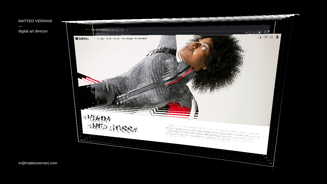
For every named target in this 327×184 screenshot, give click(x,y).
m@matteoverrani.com (37, 163)
